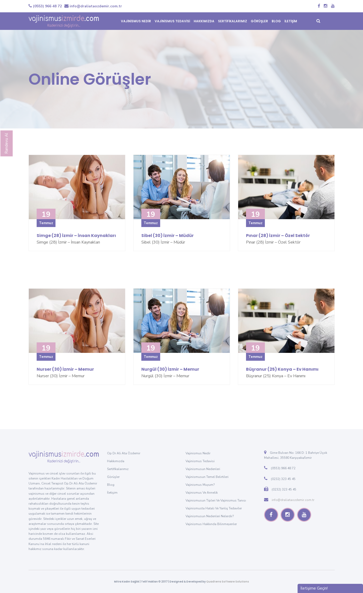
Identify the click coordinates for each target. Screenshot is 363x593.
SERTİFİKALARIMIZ (232, 21)
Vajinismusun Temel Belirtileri (207, 477)
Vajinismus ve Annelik (202, 492)
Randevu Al (6, 143)
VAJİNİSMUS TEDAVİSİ (172, 21)
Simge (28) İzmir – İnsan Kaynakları (76, 236)
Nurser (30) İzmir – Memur (65, 369)
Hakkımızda (115, 461)
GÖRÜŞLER (259, 21)
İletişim (112, 492)
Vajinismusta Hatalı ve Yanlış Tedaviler (214, 508)
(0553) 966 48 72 (45, 6)
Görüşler (113, 477)
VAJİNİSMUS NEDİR (136, 21)
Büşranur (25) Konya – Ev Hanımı (282, 369)
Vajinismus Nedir (198, 453)
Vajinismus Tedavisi (200, 461)
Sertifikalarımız (118, 469)
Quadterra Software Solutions (227, 582)
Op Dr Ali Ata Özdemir (123, 453)
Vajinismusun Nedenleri (203, 469)
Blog (110, 485)
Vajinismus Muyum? (200, 485)
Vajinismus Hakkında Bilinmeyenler (211, 524)
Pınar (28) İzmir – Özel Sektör (278, 236)
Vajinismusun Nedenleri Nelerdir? (210, 516)
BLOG (276, 21)
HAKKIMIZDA (204, 21)
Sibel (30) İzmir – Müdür (167, 236)
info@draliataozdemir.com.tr (93, 6)
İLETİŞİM (290, 21)
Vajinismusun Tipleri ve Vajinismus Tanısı (216, 500)
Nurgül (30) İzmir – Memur (170, 369)
